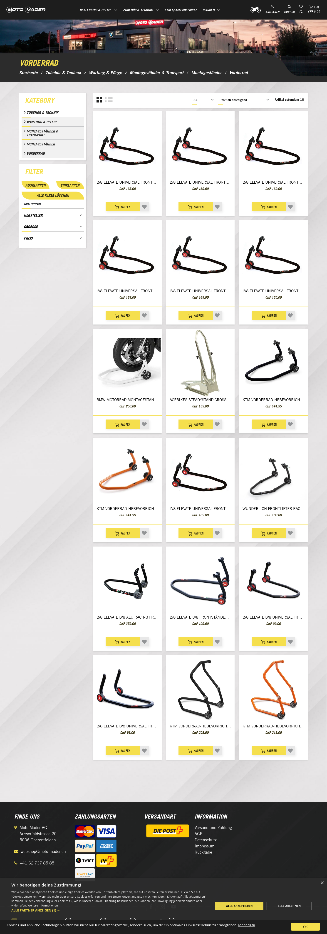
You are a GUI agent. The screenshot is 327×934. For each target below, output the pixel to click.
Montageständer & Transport (42, 133)
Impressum (204, 846)
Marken (209, 10)
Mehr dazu (246, 927)
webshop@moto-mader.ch (43, 851)
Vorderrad (36, 153)
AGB (199, 833)
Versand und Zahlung (213, 827)
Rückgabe (203, 852)
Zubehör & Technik (42, 112)
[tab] (53, 101)
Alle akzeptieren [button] (239, 906)
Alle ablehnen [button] (289, 906)
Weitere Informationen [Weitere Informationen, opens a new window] (43, 905)
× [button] (322, 883)
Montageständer (41, 144)
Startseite (28, 72)
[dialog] (163, 906)
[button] (109, 910)
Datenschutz (206, 839)
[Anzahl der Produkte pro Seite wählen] (203, 99)
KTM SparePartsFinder (180, 10)
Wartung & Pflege (42, 122)
